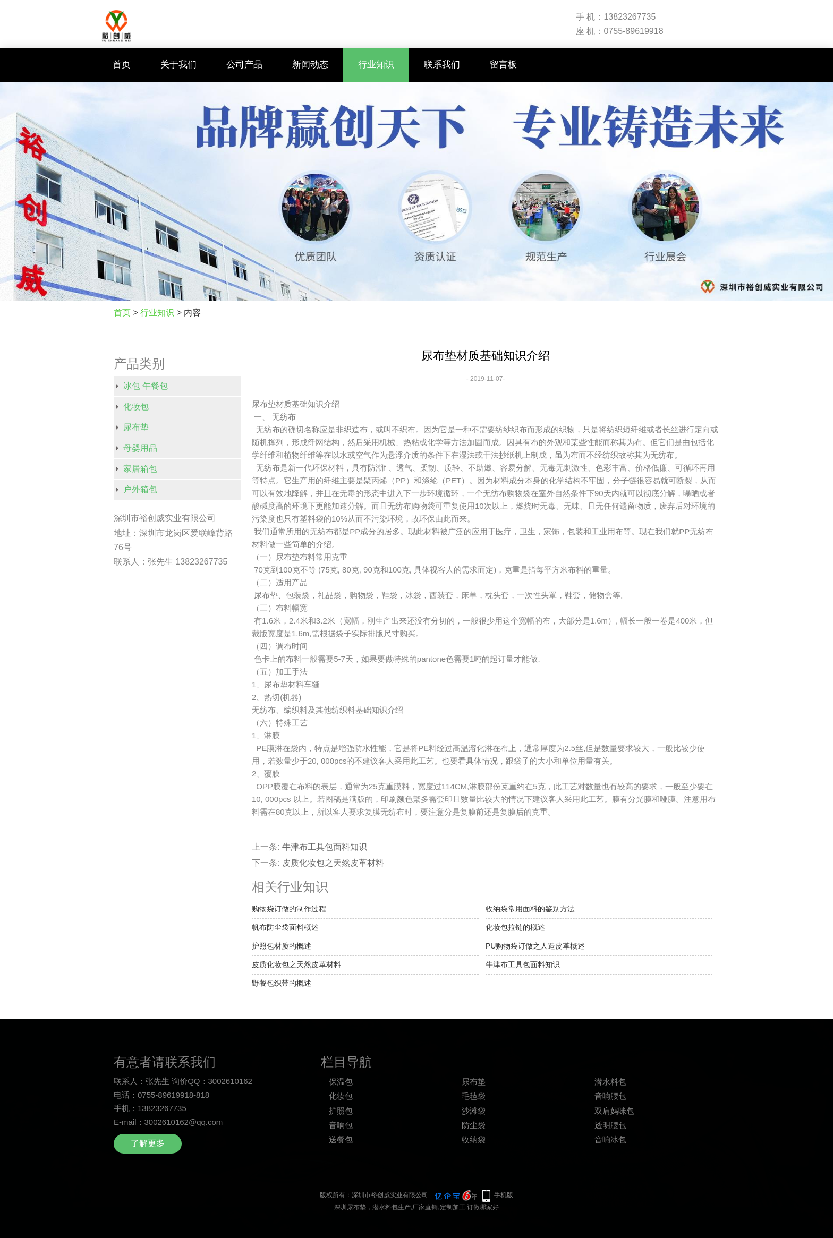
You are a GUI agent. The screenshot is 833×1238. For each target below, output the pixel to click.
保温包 (341, 1081)
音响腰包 (610, 1095)
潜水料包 (610, 1081)
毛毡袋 (474, 1095)
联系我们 (442, 64)
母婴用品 (140, 447)
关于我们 (178, 64)
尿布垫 (136, 427)
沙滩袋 (474, 1110)
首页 (122, 64)
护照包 (341, 1110)
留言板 (503, 64)
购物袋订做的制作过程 (289, 908)
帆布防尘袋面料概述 (285, 927)
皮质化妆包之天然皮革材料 (333, 862)
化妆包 (136, 406)
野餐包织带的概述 (281, 983)
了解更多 (148, 1143)
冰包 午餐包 (145, 385)
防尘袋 (474, 1125)
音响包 (341, 1125)
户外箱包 (140, 489)
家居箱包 (140, 468)
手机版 (503, 1195)
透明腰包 (610, 1125)
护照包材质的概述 (281, 946)
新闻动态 (310, 64)
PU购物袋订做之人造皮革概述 (535, 946)
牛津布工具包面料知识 (324, 846)
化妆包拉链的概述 (515, 927)
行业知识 (376, 64)
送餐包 (341, 1139)
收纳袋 (474, 1139)
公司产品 (244, 64)
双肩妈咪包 (614, 1110)
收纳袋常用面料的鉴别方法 (530, 908)
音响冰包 (610, 1139)
